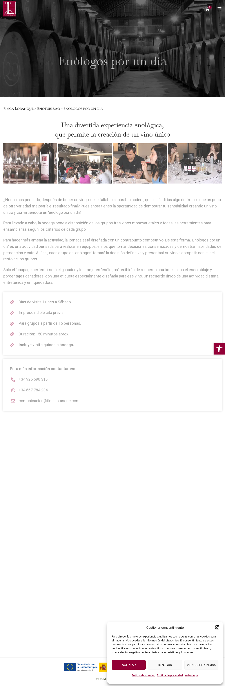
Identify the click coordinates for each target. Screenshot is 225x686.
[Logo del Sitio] (9, 8)
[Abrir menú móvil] (219, 8)
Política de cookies (143, 675)
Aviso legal (191, 675)
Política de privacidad (170, 675)
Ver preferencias (201, 665)
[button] (219, 349)
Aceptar (129, 665)
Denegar (165, 665)
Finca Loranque (18, 108)
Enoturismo (48, 108)
